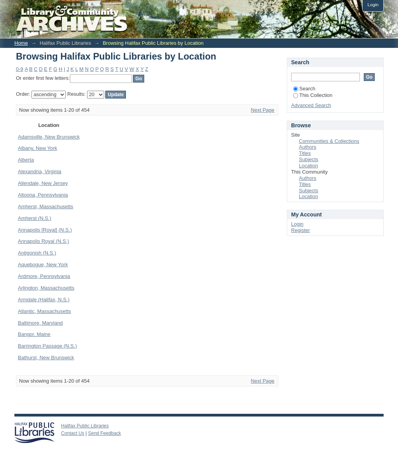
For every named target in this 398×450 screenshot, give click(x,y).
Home (21, 43)
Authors (307, 147)
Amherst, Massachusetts (45, 206)
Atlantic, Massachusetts (44, 311)
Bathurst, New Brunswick (46, 357)
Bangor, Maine (34, 334)
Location (308, 166)
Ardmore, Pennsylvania (44, 276)
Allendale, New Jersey (43, 183)
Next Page (262, 110)
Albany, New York (37, 148)
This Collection (312, 95)
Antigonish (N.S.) (37, 253)
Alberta (26, 160)
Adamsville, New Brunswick (49, 137)
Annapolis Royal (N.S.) (43, 241)
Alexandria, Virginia (39, 171)
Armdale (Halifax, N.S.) (44, 299)
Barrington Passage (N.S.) (47, 346)
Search (304, 88)
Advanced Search (311, 105)
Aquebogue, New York (43, 264)
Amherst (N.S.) (34, 218)
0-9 (19, 69)
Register (300, 230)
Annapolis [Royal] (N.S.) (45, 230)
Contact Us (72, 433)
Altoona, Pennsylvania (43, 195)
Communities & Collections (329, 141)
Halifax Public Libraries (85, 426)
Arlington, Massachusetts (46, 288)
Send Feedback (104, 433)
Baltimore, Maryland (40, 323)
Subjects (308, 159)
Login (373, 4)
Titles (305, 153)
